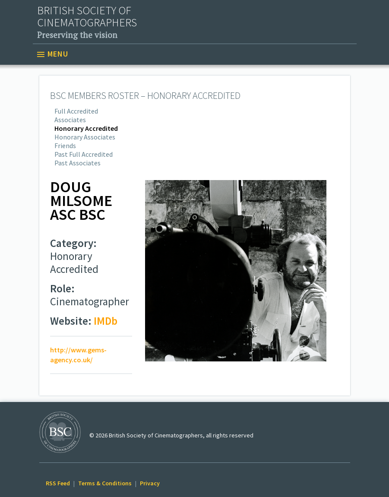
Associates (70, 119)
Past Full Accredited (83, 154)
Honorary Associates (84, 137)
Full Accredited (76, 111)
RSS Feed (58, 483)
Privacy (150, 483)
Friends (65, 145)
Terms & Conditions (105, 483)
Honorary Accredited (86, 128)
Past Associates (77, 162)
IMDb (105, 321)
